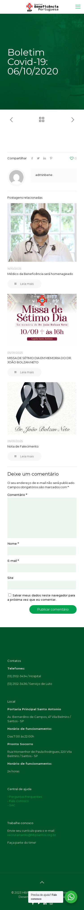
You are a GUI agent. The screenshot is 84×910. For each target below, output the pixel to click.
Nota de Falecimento (23, 446)
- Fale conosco (18, 801)
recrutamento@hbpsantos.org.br (31, 835)
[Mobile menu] (78, 7)
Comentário (17, 495)
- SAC (11, 805)
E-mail (13, 560)
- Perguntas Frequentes (24, 796)
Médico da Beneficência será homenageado (40, 274)
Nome (13, 543)
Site (10, 578)
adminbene (43, 175)
